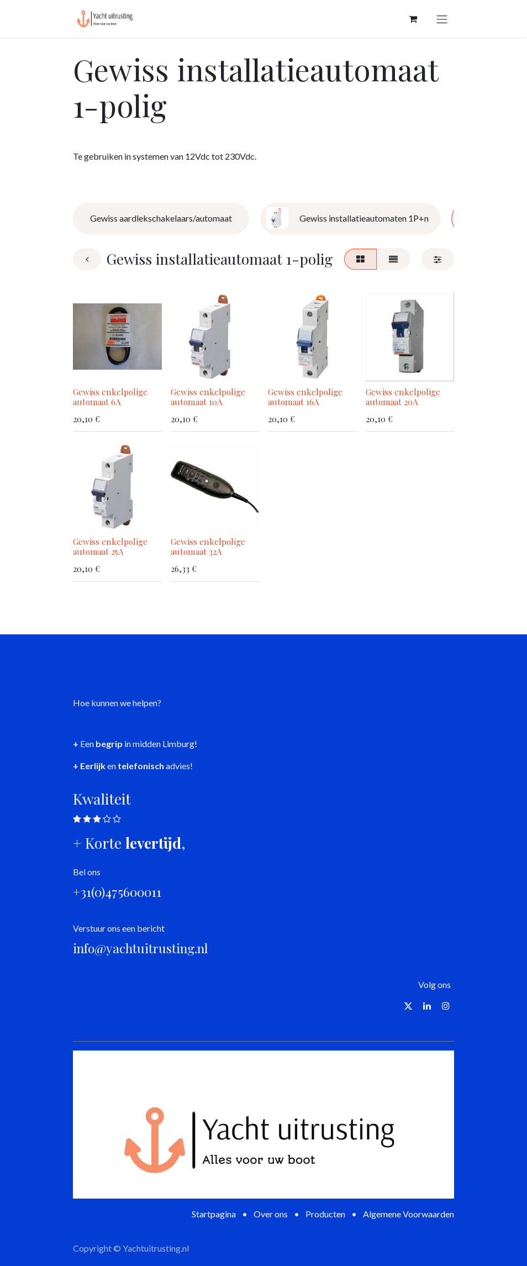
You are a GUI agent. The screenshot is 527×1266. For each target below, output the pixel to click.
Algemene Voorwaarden (408, 1214)
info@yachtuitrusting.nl (140, 948)
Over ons (271, 1214)
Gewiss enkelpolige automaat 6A (110, 396)
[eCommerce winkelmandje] (412, 18)
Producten (325, 1214)
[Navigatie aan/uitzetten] (442, 18)
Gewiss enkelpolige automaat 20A (403, 396)
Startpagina (214, 1214)
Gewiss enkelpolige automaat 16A (305, 396)
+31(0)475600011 (117, 891)
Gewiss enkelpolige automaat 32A (208, 546)
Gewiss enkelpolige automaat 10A (208, 396)
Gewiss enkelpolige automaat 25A (110, 546)
